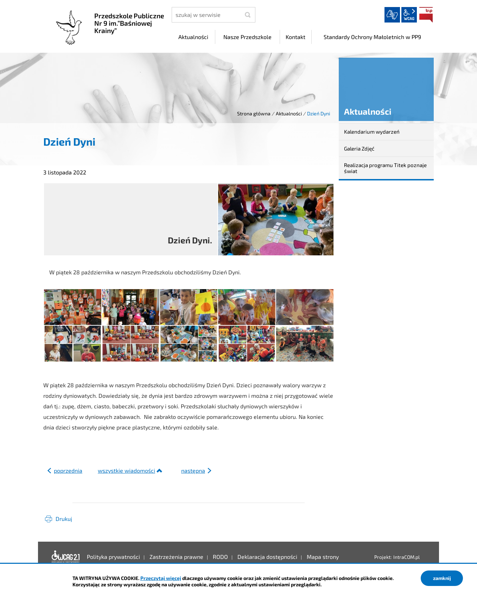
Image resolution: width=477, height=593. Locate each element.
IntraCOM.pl (406, 557)
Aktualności (289, 113)
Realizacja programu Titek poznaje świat (385, 168)
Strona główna (254, 113)
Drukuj (64, 518)
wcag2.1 (409, 15)
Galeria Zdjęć (359, 148)
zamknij (442, 578)
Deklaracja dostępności (65, 557)
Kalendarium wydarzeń (372, 131)
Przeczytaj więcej (160, 578)
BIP (426, 15)
